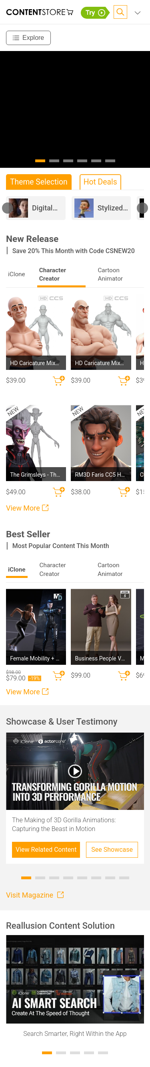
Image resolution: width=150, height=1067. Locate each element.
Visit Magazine (35, 895)
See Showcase (112, 849)
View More (27, 508)
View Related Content (46, 849)
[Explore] (28, 38)
